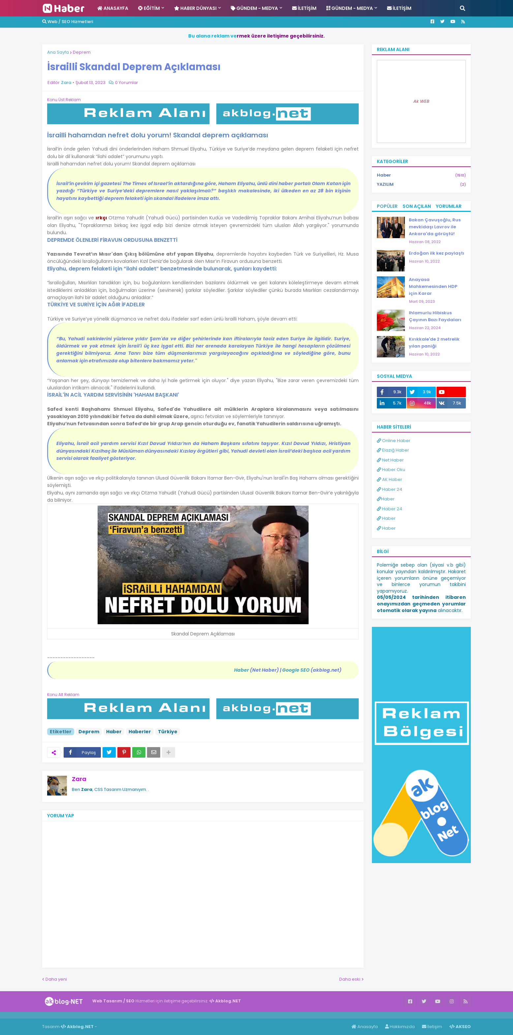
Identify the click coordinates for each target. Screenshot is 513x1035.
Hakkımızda (400, 1026)
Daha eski (349, 979)
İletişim (432, 1026)
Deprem (82, 52)
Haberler (140, 731)
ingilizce (68, 1015)
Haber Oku (391, 469)
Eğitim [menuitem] (149, 8)
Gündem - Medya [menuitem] (254, 8)
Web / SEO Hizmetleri (67, 21)
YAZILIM (421, 184)
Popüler (387, 206)
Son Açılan (417, 206)
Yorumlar (449, 206)
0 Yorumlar (126, 82)
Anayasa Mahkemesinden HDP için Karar (433, 286)
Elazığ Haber (393, 450)
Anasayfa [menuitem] (112, 8)
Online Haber (393, 440)
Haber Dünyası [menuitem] (195, 8)
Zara (79, 779)
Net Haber (390, 460)
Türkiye (167, 731)
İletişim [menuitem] (304, 8)
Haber (114, 731)
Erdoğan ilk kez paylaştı (436, 253)
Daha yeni (56, 979)
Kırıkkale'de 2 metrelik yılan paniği (434, 342)
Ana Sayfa (58, 52)
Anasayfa (364, 1026)
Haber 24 (389, 489)
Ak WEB (421, 101)
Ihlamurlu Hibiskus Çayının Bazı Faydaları (435, 316)
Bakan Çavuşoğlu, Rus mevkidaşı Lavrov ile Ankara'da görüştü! (435, 227)
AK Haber (389, 479)
